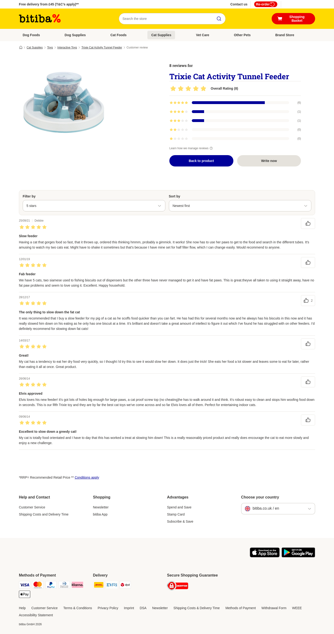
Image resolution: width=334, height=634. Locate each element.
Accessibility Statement (36, 615)
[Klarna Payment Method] (77, 585)
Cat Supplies (161, 35)
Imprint (129, 608)
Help (22, 608)
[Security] (177, 586)
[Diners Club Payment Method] (64, 585)
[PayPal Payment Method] (51, 585)
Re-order (265, 4)
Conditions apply (87, 477)
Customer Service (32, 507)
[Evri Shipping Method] (112, 585)
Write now (269, 161)
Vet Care (202, 35)
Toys (50, 47)
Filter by (29, 196)
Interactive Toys (67, 47)
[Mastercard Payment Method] (37, 585)
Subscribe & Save (180, 521)
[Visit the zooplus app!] (265, 556)
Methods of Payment (240, 608)
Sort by (174, 196)
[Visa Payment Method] (24, 585)
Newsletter (101, 507)
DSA (143, 608)
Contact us (238, 4)
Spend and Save (179, 507)
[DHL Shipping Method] (98, 585)
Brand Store (284, 35)
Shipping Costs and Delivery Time (44, 514)
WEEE (297, 608)
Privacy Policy (108, 608)
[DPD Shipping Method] (125, 585)
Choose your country (260, 497)
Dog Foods (31, 35)
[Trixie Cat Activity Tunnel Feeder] (64, 102)
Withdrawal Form (274, 608)
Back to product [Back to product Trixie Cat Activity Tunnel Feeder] (201, 161)
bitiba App (100, 514)
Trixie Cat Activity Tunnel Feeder (101, 47)
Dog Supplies (75, 35)
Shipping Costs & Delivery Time (196, 608)
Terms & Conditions (77, 608)
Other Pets (242, 35)
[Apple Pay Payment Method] (24, 595)
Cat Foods (118, 35)
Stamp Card (176, 514)
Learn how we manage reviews (191, 148)
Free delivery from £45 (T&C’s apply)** (49, 4)
